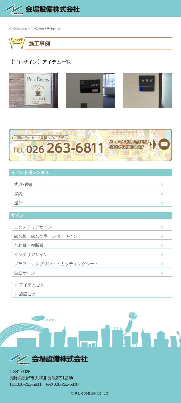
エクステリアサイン (33, 227)
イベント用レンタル (30, 172)
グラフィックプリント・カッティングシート (56, 264)
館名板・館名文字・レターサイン (45, 236)
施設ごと (25, 294)
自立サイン (24, 273)
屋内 (18, 193)
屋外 (18, 203)
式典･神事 (23, 184)
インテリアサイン (31, 254)
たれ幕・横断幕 (29, 245)
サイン (17, 215)
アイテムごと (29, 285)
